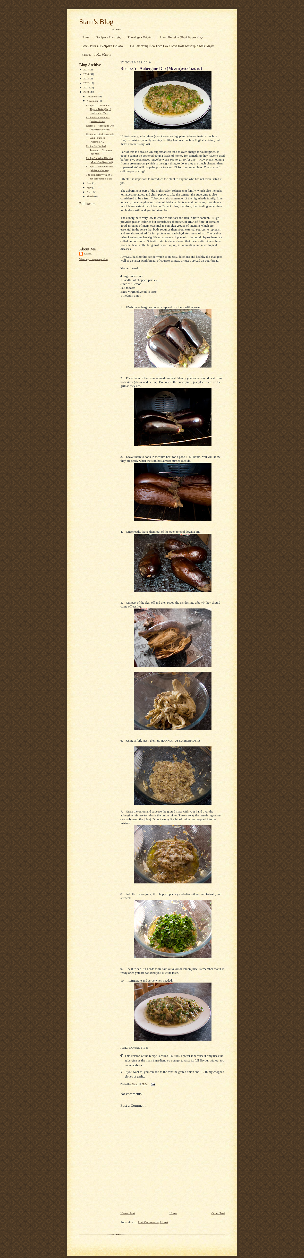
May (89, 187)
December (93, 96)
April (90, 191)
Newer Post (127, 1213)
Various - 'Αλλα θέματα (96, 54)
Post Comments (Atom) (153, 1222)
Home (85, 37)
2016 (86, 74)
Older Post (218, 1213)
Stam (88, 253)
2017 (86, 69)
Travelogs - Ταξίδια (140, 37)
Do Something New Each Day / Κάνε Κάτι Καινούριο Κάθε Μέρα (172, 46)
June (89, 182)
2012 (86, 83)
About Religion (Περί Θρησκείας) (181, 37)
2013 (86, 78)
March (90, 196)
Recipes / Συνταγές (108, 37)
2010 (86, 91)
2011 (86, 87)
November (93, 100)
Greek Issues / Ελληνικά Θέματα (102, 46)
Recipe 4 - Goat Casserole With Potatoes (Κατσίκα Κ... (100, 137)
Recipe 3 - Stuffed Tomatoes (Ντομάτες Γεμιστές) (99, 150)
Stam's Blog (96, 22)
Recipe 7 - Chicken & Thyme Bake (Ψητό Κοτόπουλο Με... (98, 109)
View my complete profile (93, 259)
